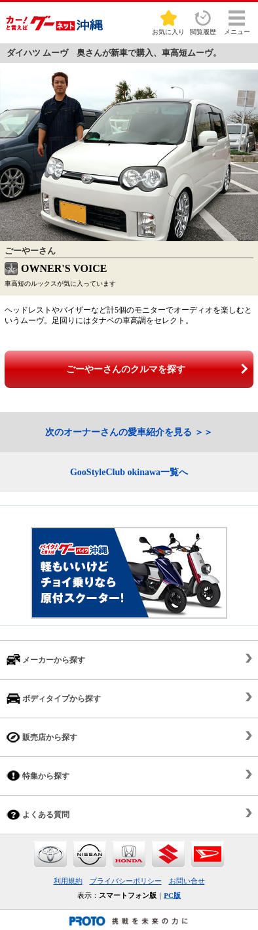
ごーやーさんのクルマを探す (125, 369)
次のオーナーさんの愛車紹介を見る (118, 432)
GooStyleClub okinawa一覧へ (129, 472)
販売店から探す (42, 737)
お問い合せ (187, 881)
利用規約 (68, 881)
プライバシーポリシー (126, 881)
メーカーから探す (46, 659)
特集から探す (38, 775)
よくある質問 (38, 814)
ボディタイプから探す (54, 698)
